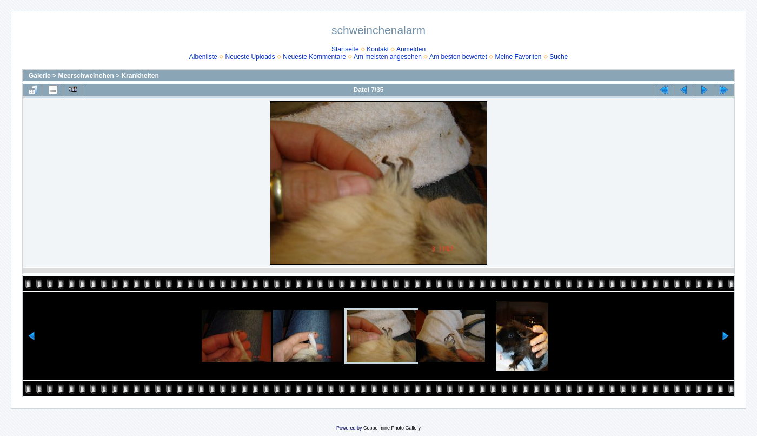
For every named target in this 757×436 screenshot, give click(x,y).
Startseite (345, 49)
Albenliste (203, 57)
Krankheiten (139, 76)
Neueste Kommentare (314, 57)
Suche (558, 57)
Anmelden (411, 49)
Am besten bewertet (458, 57)
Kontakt (378, 49)
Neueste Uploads (250, 57)
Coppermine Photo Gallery (392, 428)
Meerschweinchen (86, 76)
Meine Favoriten (518, 57)
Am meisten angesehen (388, 57)
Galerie (40, 76)
